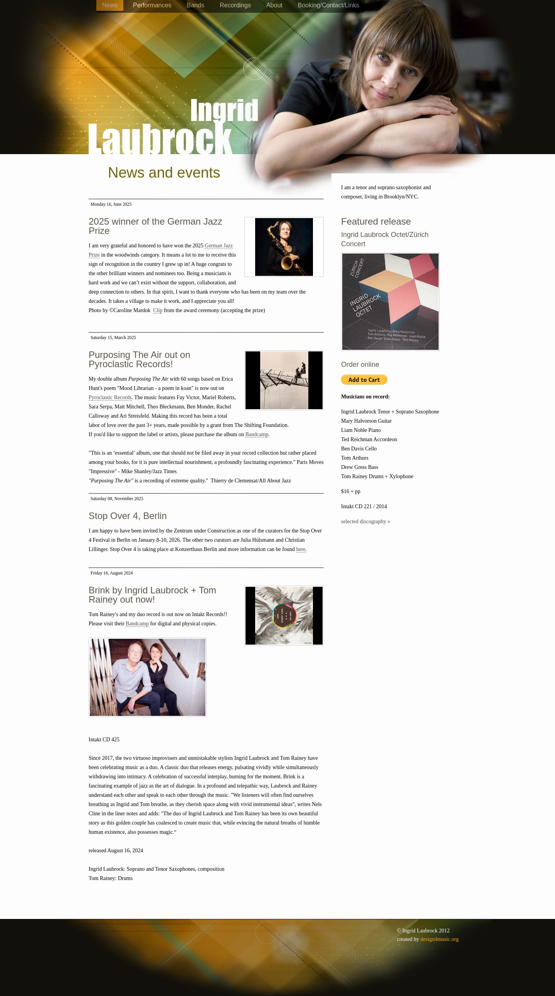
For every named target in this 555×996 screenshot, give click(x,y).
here (300, 549)
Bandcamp (256, 434)
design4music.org (439, 939)
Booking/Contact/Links (328, 5)
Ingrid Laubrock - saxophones (173, 103)
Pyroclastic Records (110, 397)
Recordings (235, 5)
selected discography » (365, 521)
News (110, 5)
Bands (195, 5)
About (274, 5)
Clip (157, 310)
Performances (152, 5)
